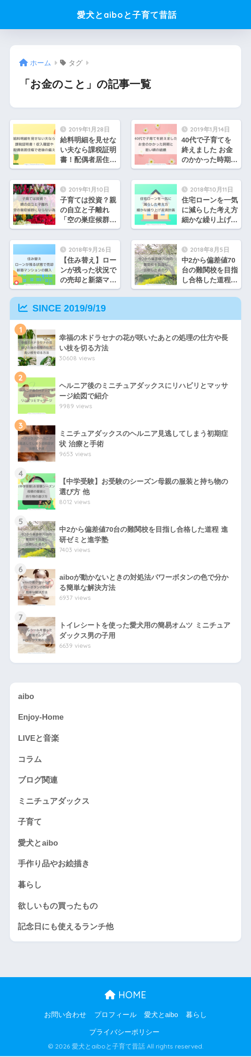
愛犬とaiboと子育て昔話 (126, 14)
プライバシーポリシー (124, 1033)
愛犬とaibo (38, 843)
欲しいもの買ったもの (58, 906)
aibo (26, 696)
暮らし (30, 885)
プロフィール (115, 1015)
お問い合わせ (65, 1015)
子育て (30, 822)
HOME (125, 996)
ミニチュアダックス (54, 801)
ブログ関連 (38, 780)
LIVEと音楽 (38, 738)
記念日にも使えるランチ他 (66, 927)
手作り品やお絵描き (54, 864)
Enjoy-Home (41, 717)
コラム (30, 759)
